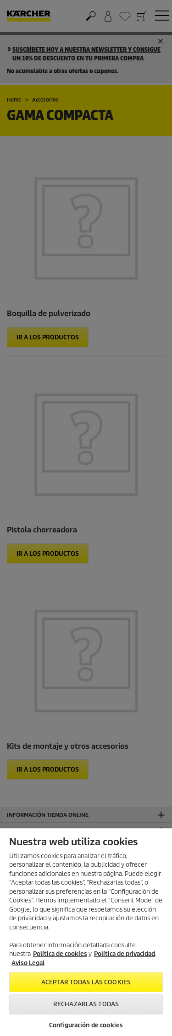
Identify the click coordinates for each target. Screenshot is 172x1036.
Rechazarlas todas (86, 1004)
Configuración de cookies (86, 1025)
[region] (86, 932)
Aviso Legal (27, 963)
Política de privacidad (124, 954)
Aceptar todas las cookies (86, 982)
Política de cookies (60, 954)
